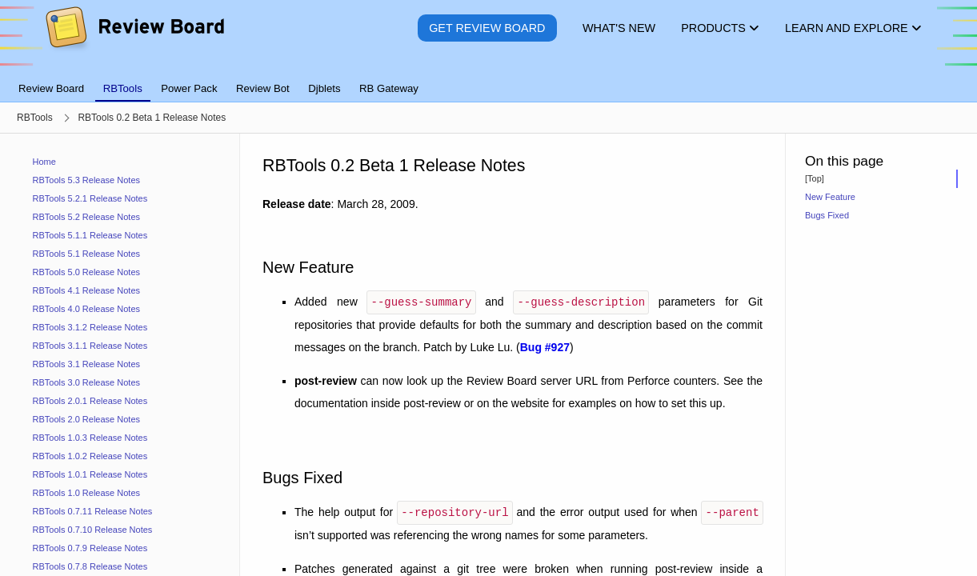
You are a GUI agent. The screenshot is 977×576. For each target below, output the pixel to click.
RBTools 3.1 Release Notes (87, 364)
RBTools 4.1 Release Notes (87, 290)
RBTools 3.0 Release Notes (87, 382)
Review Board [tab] (51, 88)
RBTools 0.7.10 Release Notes (93, 529)
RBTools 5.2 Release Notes (87, 217)
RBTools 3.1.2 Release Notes (90, 327)
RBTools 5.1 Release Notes (87, 253)
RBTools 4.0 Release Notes (87, 309)
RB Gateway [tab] (388, 88)
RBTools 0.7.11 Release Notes (93, 511)
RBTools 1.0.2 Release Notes (90, 456)
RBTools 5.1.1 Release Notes (90, 235)
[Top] (814, 178)
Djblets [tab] (324, 88)
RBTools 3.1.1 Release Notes (90, 345)
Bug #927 (545, 346)
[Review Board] (134, 39)
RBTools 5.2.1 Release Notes (90, 198)
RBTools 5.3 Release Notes (87, 180)
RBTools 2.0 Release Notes (87, 419)
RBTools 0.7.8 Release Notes (90, 566)
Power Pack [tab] (189, 88)
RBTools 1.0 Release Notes (87, 493)
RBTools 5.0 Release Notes (87, 272)
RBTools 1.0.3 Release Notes (90, 437)
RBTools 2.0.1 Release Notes (90, 401)
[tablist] (488, 79)
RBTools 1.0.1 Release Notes (90, 474)
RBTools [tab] (122, 88)
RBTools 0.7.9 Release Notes (90, 548)
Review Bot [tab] (263, 88)
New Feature (830, 197)
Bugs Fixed (827, 215)
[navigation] (120, 355)
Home (44, 161)
